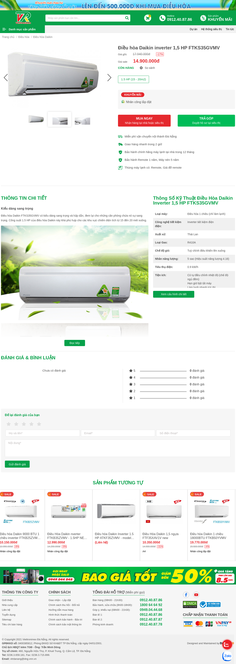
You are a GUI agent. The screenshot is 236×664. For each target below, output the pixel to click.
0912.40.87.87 (151, 619)
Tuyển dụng (8, 614)
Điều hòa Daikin (42, 36)
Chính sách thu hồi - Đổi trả (64, 605)
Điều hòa (23, 36)
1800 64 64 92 (151, 605)
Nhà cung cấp (10, 605)
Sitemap (6, 619)
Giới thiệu (7, 600)
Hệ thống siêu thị (211, 29)
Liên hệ (6, 609)
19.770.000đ (200, 542)
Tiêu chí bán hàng (12, 624)
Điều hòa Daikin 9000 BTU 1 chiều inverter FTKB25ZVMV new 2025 (21, 537)
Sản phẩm (221, 18)
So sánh (147, 67)
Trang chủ (8, 36)
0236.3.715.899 (40, 655)
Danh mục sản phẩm (22, 29)
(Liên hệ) (103, 542)
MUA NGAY (144, 120)
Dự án (193, 29)
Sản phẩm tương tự (118, 482)
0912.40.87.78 (151, 624)
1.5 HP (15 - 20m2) (133, 79)
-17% (160, 54)
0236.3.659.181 (16, 655)
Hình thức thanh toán (60, 614)
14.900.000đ (146, 61)
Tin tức (230, 29)
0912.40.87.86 (151, 600)
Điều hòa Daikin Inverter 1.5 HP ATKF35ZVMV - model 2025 (116, 537)
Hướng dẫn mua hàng (61, 609)
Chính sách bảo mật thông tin (65, 624)
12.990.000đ (58, 542)
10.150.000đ (10, 542)
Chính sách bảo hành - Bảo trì (65, 619)
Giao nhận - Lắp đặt (60, 600)
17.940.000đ (141, 54)
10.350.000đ (153, 542)
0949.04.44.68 (151, 610)
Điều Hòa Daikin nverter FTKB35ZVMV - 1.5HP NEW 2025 (69, 537)
